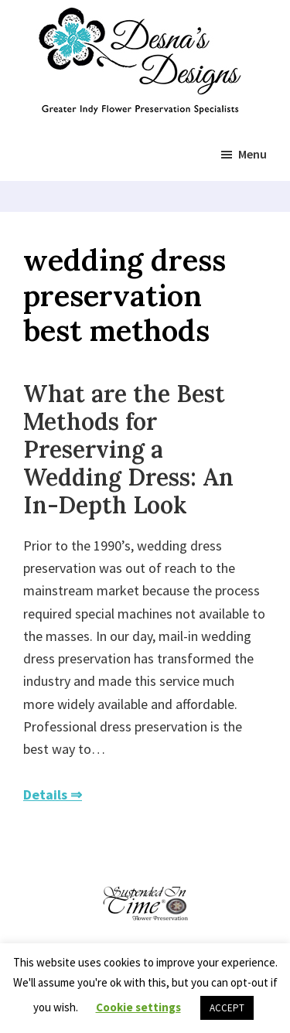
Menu (252, 154)
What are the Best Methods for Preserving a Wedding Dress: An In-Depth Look (128, 449)
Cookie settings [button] (138, 1007)
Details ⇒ (52, 794)
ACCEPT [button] (227, 1007)
